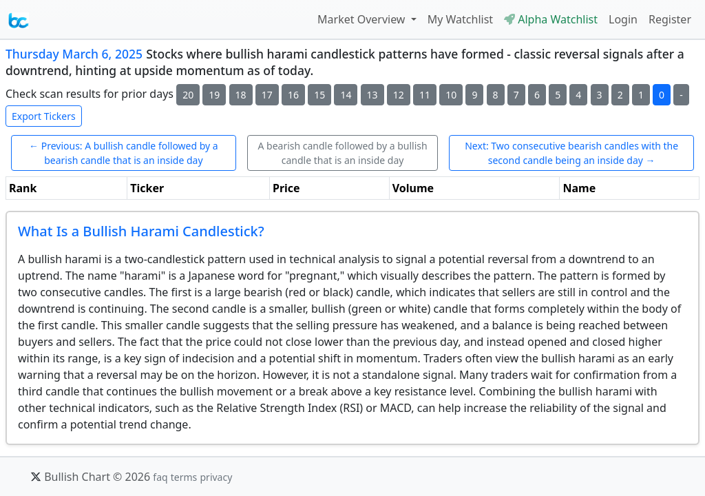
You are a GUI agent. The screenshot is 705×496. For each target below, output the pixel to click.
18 (240, 94)
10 (450, 94)
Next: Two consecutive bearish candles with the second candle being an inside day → (571, 153)
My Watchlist (460, 19)
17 (267, 94)
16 (293, 94)
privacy (216, 477)
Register (670, 19)
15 (319, 94)
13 (372, 94)
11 (424, 94)
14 (345, 94)
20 (187, 94)
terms (184, 477)
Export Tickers (44, 116)
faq (160, 477)
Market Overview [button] (362, 19)
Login (623, 19)
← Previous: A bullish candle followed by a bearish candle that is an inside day (123, 153)
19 (214, 94)
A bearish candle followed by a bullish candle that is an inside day (342, 153)
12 (398, 94)
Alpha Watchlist (551, 19)
